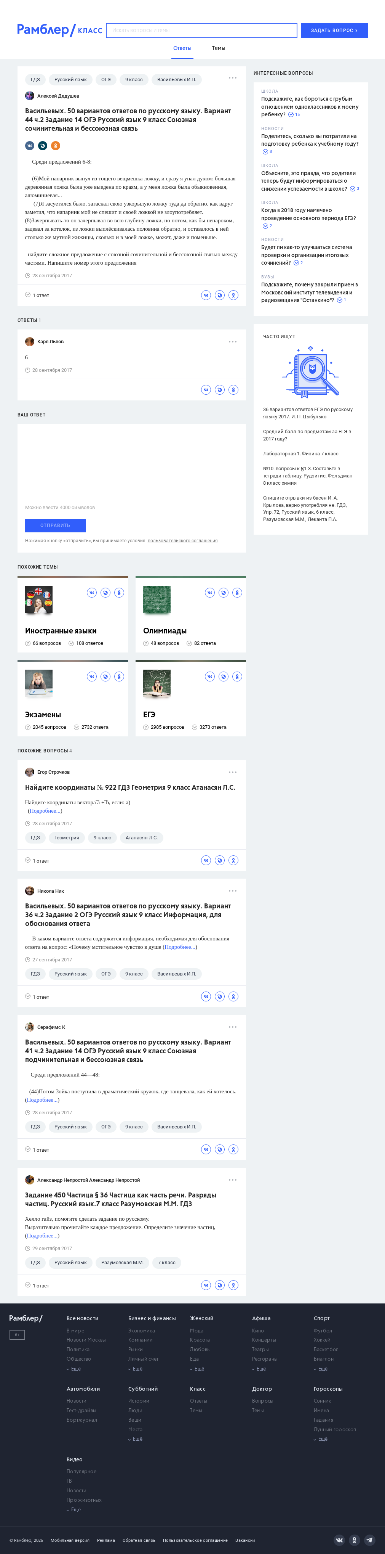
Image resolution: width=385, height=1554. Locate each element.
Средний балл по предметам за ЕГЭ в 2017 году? (307, 435)
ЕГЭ (149, 715)
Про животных (84, 1500)
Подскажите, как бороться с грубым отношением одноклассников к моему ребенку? (310, 106)
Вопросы (263, 1401)
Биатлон (324, 1359)
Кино (258, 1331)
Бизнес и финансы (152, 1318)
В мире (75, 1331)
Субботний (143, 1389)
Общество (79, 1359)
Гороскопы (328, 1389)
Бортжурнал (82, 1420)
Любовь (199, 1349)
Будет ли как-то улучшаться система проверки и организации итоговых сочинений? (306, 255)
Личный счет (143, 1359)
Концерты (264, 1340)
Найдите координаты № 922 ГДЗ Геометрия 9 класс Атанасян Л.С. (130, 787)
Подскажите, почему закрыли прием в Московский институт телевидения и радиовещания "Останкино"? (309, 292)
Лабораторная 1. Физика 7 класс (301, 453)
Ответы (198, 1401)
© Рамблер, (21, 1540)
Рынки (135, 1349)
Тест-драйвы (81, 1410)
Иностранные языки (61, 631)
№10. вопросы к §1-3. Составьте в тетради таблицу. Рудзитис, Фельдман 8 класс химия (308, 476)
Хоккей (322, 1340)
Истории (138, 1401)
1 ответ (37, 295)
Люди (135, 1410)
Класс (198, 1389)
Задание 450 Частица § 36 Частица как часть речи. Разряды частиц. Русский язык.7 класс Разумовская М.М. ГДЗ (120, 1200)
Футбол (323, 1331)
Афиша (261, 1318)
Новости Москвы (86, 1340)
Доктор (262, 1389)
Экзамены (43, 715)
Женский (201, 1318)
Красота (200, 1340)
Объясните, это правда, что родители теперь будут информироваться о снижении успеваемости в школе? (308, 181)
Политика (78, 1349)
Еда (194, 1359)
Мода (196, 1331)
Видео (75, 1459)
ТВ (69, 1481)
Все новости (82, 1318)
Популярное (81, 1471)
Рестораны (265, 1359)
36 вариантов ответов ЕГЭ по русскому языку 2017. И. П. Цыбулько (308, 413)
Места (135, 1429)
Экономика (141, 1331)
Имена (321, 1410)
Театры (260, 1349)
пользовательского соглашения (183, 540)
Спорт (322, 1318)
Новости (76, 1401)
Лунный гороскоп (335, 1429)
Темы (196, 1410)
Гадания (323, 1420)
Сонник (322, 1401)
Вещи (134, 1420)
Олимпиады (165, 631)
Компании (140, 1340)
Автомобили (83, 1389)
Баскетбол (326, 1349)
